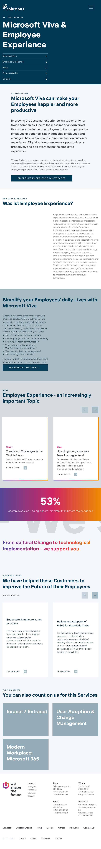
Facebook (32, 790)
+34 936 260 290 (85, 816)
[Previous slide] (85, 410)
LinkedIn (31, 783)
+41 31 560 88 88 (60, 792)
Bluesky (31, 796)
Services (7, 828)
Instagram (32, 786)
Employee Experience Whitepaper (42, 178)
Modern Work (13, 17)
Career (61, 828)
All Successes (11, 595)
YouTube (31, 793)
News (39, 828)
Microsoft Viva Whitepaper (25, 373)
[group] (25, 448)
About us (74, 828)
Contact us (88, 828)
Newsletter (45, 838)
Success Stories (24, 828)
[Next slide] (95, 410)
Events (50, 828)
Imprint (33, 838)
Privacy (22, 838)
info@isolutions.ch (60, 794)
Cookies (58, 838)
